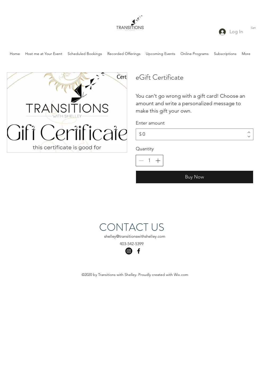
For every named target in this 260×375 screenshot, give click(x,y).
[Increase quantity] (157, 160)
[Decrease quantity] (141, 160)
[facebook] (138, 251)
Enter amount (150, 123)
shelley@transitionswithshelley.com (134, 236)
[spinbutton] (149, 160)
